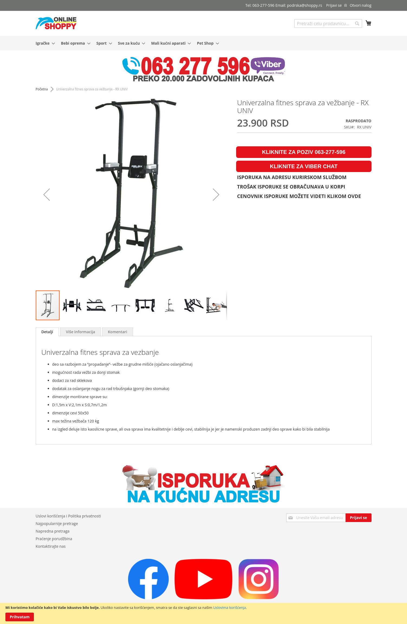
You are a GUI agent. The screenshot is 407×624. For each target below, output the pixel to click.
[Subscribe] (358, 517)
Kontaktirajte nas (51, 546)
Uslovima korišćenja (229, 607)
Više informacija (80, 331)
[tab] (47, 332)
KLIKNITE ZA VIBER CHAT (304, 166)
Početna (42, 89)
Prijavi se (334, 5)
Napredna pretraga (53, 531)
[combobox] (328, 23)
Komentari (117, 331)
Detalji (47, 331)
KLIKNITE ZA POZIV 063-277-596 (303, 152)
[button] (46, 194)
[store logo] (56, 23)
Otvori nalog (360, 5)
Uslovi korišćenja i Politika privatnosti (68, 516)
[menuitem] (43, 43)
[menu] (203, 43)
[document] (203, 613)
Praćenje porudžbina (54, 538)
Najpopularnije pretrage (57, 523)
